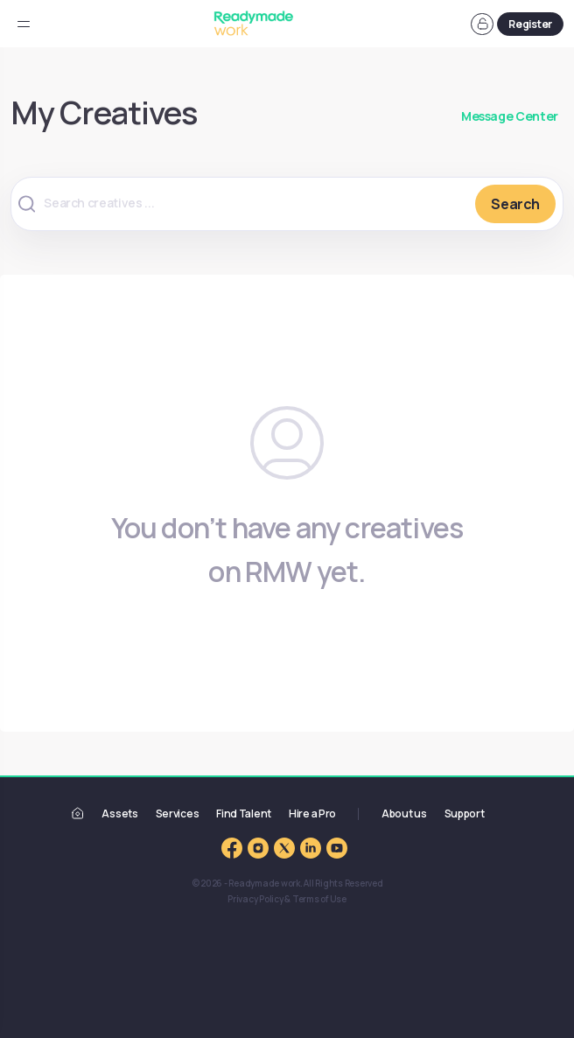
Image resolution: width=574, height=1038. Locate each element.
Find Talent (243, 813)
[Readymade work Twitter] (284, 847)
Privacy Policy (256, 899)
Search (515, 204)
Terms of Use (319, 899)
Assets (119, 813)
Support (464, 813)
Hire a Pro (312, 813)
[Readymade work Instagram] (258, 847)
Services (178, 813)
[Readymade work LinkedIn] (310, 847)
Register (530, 24)
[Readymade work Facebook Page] (231, 847)
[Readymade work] (78, 812)
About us (404, 813)
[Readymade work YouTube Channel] (336, 847)
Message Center (509, 116)
